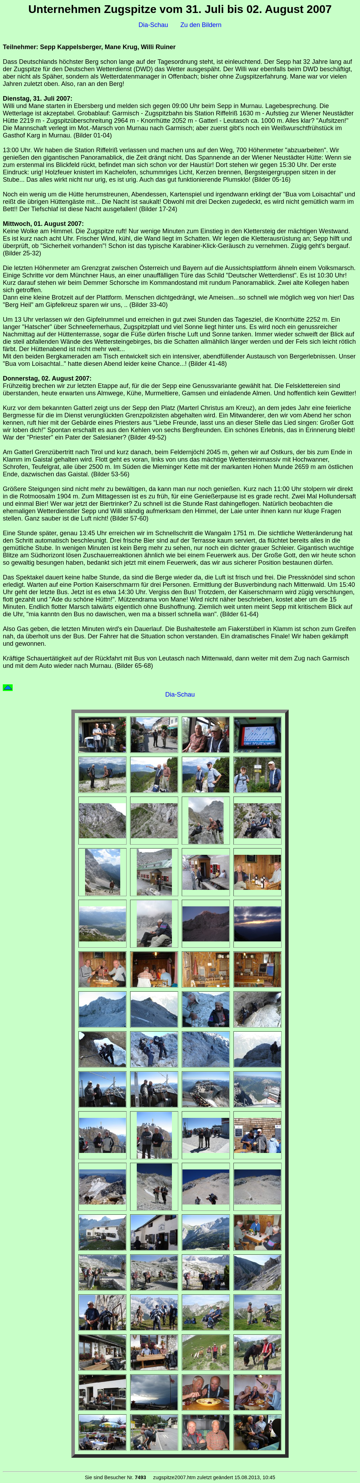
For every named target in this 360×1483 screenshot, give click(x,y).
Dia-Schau (153, 24)
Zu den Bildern (200, 24)
